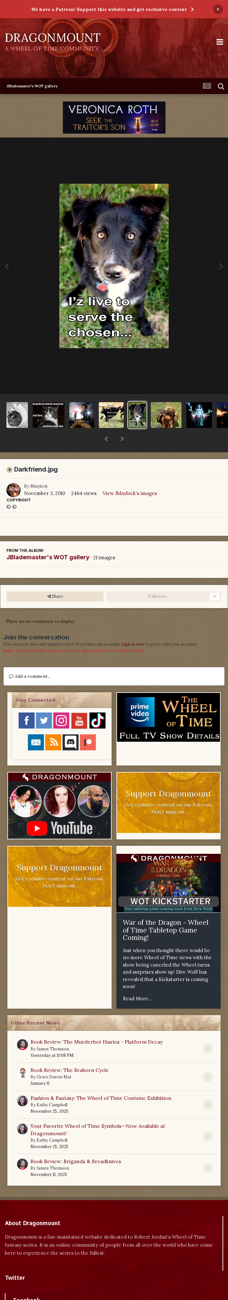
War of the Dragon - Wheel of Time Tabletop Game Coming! (165, 913)
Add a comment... (29, 659)
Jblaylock (39, 469)
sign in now (133, 627)
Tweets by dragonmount (33, 1272)
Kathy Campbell (52, 1088)
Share (55, 580)
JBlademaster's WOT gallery (47, 540)
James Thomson (53, 1032)
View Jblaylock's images (130, 476)
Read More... (137, 982)
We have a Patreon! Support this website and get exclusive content (109, 9)
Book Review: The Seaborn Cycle (69, 1053)
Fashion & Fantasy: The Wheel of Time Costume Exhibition (100, 1081)
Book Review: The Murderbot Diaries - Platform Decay (96, 1025)
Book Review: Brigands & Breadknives (75, 1144)
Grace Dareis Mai (54, 1060)
